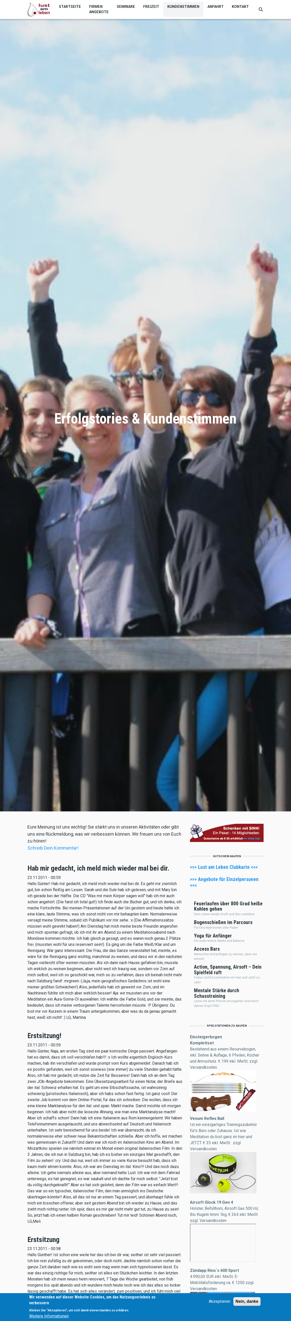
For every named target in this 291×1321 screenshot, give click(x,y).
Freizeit (151, 7)
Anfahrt (215, 7)
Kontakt (240, 7)
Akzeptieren (219, 1301)
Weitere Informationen (49, 1316)
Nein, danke (247, 1301)
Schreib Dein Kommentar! (52, 848)
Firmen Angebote (99, 9)
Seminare (126, 7)
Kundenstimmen (183, 7)
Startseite (70, 7)
